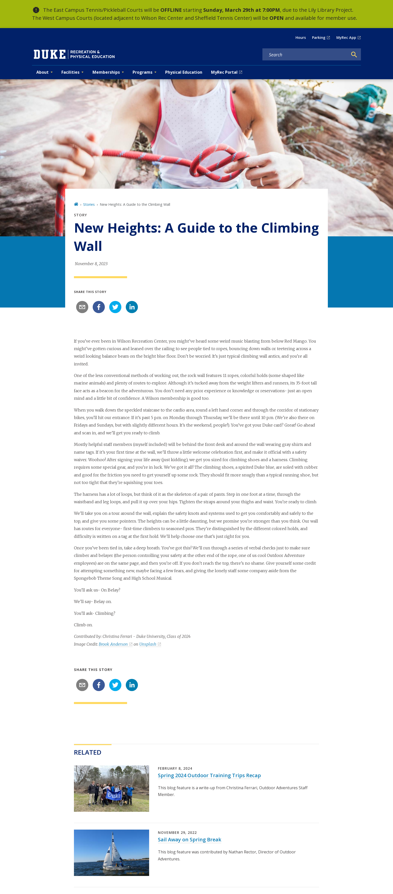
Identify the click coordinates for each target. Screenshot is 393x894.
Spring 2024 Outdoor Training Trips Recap (209, 775)
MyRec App (346, 37)
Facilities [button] (70, 72)
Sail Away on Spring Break (189, 839)
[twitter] (115, 307)
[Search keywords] (305, 55)
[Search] (354, 54)
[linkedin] (132, 307)
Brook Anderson (113, 644)
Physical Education (183, 72)
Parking (318, 37)
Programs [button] (142, 72)
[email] (82, 307)
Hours (301, 37)
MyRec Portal (224, 72)
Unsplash (147, 644)
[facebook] (98, 307)
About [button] (42, 72)
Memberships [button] (106, 72)
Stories (89, 204)
